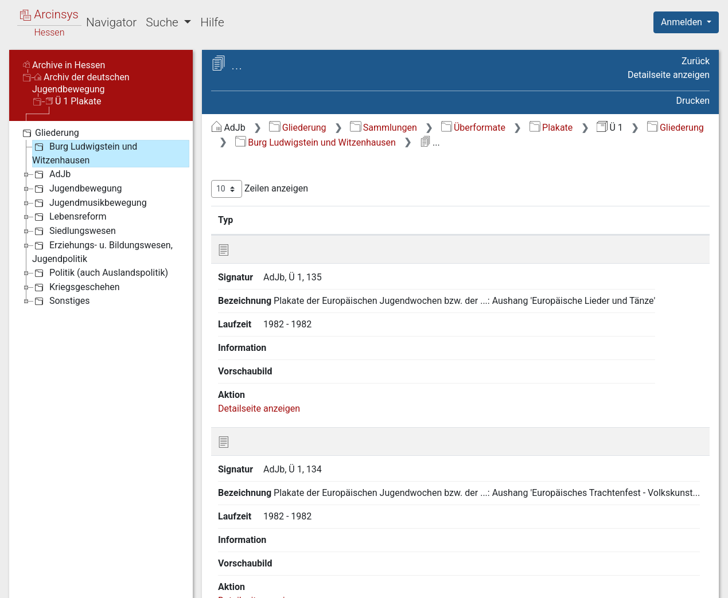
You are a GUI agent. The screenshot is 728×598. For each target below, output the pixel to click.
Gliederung (297, 127)
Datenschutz (517, 582)
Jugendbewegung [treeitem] (77, 189)
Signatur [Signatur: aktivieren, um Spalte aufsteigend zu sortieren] (278, 219)
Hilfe (212, 22)
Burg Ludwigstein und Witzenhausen (315, 142)
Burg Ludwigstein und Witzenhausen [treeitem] (84, 153)
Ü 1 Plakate (74, 101)
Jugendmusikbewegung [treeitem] (89, 203)
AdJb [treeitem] (51, 174)
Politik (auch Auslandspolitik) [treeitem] (100, 273)
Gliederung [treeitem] (49, 133)
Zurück (696, 61)
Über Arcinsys (432, 582)
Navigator (111, 22)
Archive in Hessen (64, 65)
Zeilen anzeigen (259, 189)
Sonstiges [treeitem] (61, 301)
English (26, 574)
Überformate (473, 127)
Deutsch (69, 574)
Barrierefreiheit (605, 582)
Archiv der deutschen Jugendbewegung (81, 83)
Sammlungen (383, 127)
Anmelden (682, 22)
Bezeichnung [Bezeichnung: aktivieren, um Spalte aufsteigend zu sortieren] (356, 219)
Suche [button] (163, 22)
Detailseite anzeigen (669, 74)
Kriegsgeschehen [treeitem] (76, 287)
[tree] (101, 216)
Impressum (689, 582)
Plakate (551, 127)
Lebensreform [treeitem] (69, 217)
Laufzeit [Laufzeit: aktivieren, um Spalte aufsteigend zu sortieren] (461, 219)
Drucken (693, 100)
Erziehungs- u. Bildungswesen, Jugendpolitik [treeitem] (102, 251)
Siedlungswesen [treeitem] (74, 231)
